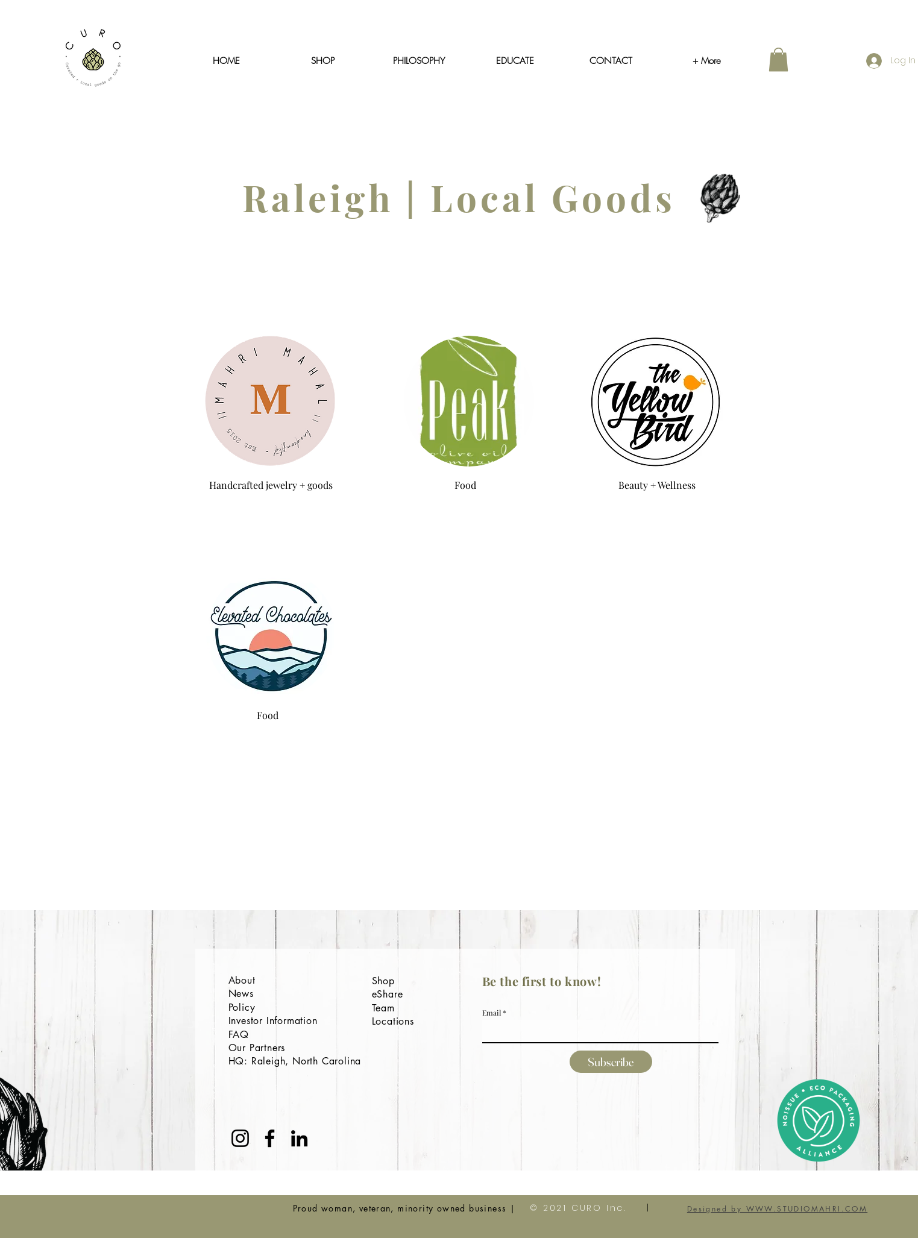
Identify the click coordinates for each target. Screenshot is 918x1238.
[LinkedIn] (299, 1138)
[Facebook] (269, 1138)
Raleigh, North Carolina (306, 1061)
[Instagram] (240, 1138)
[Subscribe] (611, 1062)
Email (491, 1012)
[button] (778, 59)
